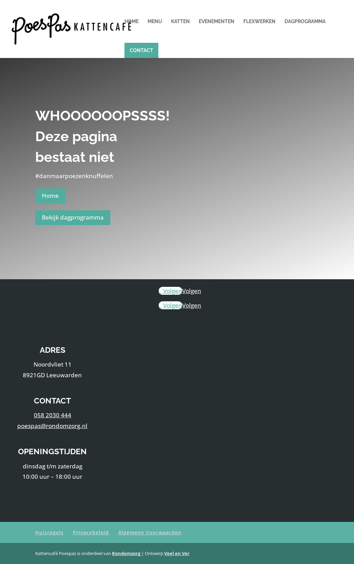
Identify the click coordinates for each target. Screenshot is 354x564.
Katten (180, 21)
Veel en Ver (176, 553)
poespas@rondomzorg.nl (52, 426)
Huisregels (49, 532)
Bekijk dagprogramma (73, 217)
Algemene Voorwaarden (149, 532)
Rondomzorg (126, 553)
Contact (141, 50)
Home (131, 21)
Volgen (191, 291)
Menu (155, 21)
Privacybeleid (91, 532)
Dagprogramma (305, 21)
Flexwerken (259, 21)
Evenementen (216, 21)
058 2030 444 (52, 415)
